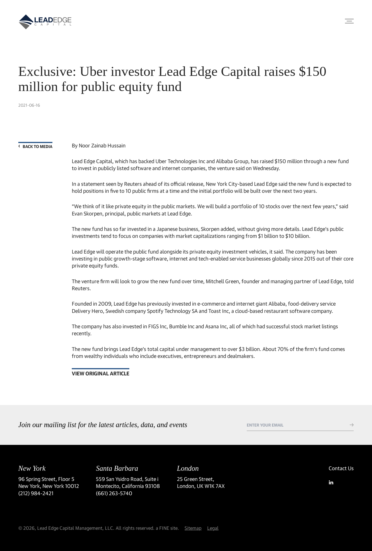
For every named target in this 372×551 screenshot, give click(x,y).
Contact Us (341, 468)
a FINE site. (167, 528)
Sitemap (193, 528)
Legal (213, 528)
